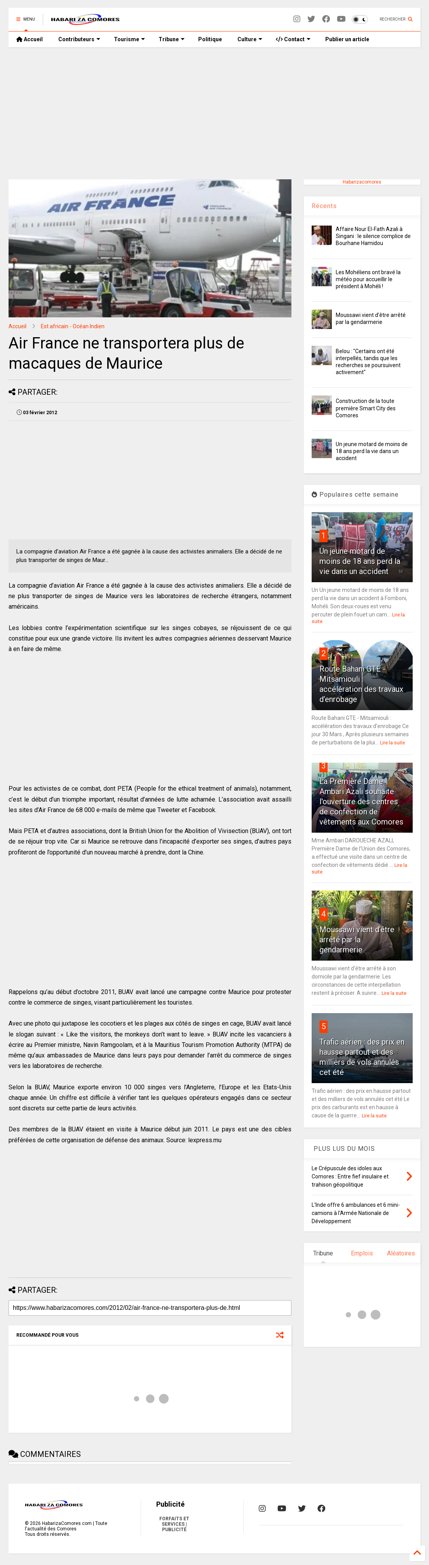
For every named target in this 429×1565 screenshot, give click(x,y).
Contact (293, 39)
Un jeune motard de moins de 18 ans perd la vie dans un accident (372, 451)
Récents (324, 206)
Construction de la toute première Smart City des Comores (366, 408)
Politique (210, 39)
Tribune (172, 39)
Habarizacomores (362, 182)
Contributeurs (79, 39)
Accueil (29, 39)
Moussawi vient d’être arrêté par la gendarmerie (356, 939)
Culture (249, 39)
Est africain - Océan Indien (73, 326)
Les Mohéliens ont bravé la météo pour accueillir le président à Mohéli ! (368, 279)
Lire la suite (392, 743)
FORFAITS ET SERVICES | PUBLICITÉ (174, 1524)
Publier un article (346, 39)
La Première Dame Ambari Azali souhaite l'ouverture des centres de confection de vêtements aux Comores (361, 801)
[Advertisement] (214, 113)
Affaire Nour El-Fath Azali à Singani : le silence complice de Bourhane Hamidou (373, 236)
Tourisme (129, 39)
